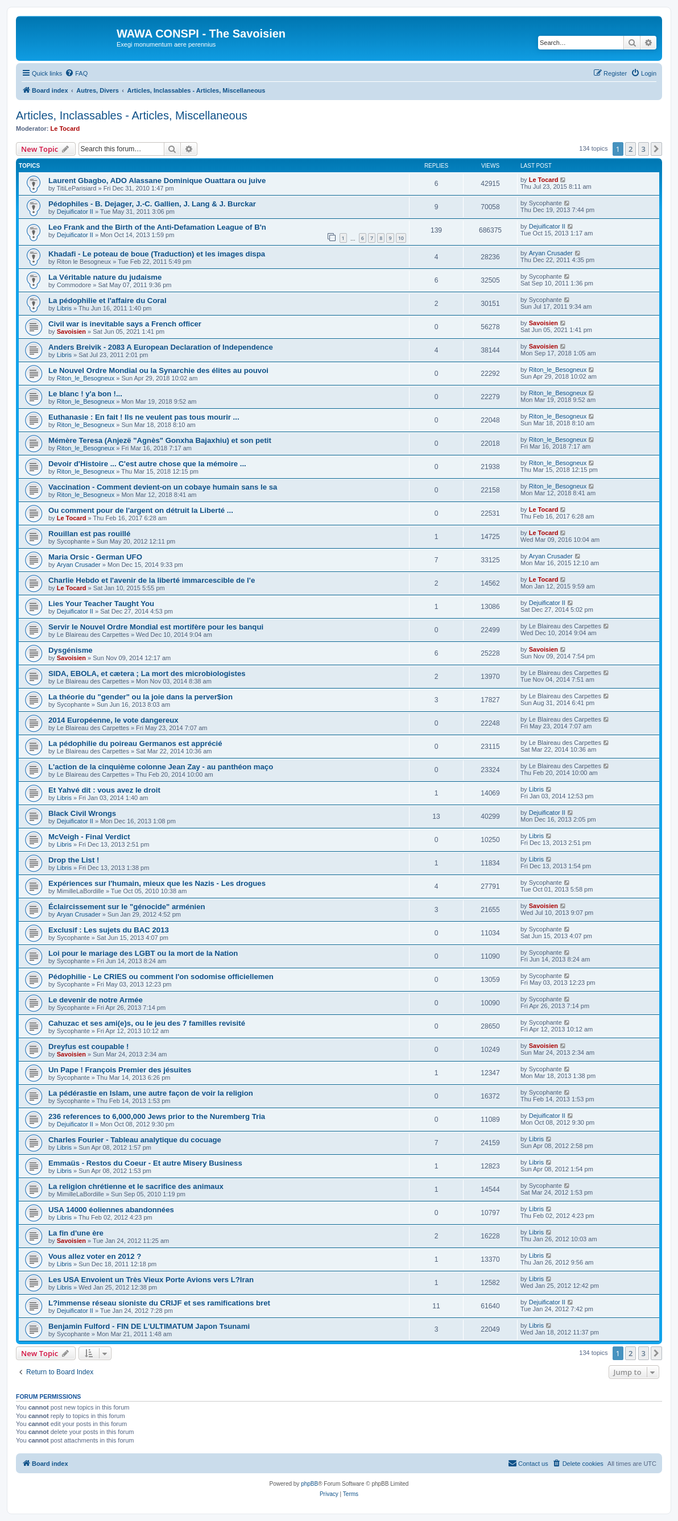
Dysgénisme (70, 650)
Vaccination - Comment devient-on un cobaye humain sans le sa (162, 487)
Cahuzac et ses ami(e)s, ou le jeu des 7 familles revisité (146, 1023)
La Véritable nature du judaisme (105, 277)
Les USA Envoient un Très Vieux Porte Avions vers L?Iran (151, 1279)
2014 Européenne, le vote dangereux (113, 720)
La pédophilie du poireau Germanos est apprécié (135, 743)
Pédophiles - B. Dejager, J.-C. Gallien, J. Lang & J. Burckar (152, 204)
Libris (64, 308)
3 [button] (644, 149)
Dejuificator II (75, 211)
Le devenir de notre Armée (95, 1000)
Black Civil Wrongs (82, 813)
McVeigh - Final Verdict (89, 836)
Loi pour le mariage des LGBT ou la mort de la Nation (143, 953)
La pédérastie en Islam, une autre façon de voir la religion (150, 1093)
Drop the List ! (73, 860)
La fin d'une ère (76, 1233)
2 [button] (630, 149)
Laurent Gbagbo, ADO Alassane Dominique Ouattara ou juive (157, 180)
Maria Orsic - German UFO (95, 557)
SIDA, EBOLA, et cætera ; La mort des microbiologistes (147, 673)
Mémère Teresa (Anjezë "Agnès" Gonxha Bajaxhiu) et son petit (159, 440)
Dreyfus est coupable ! (88, 1046)
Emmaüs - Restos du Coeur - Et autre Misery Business (145, 1163)
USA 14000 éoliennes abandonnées (111, 1209)
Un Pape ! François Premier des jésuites (119, 1070)
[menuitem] (76, 73)
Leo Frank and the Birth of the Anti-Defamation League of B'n (157, 227)
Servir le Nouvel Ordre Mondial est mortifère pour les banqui (155, 627)
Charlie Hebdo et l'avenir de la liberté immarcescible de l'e (151, 580)
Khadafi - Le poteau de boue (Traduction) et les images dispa (156, 254)
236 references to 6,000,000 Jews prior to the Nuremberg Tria (156, 1116)
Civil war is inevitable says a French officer (124, 324)
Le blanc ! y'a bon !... (85, 393)
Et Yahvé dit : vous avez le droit (104, 790)
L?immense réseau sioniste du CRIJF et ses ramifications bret (159, 1303)
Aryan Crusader (551, 253)
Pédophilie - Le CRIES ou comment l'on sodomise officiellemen (161, 976)
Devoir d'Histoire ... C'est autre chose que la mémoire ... (147, 463)
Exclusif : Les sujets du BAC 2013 (108, 930)
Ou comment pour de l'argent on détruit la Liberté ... (140, 510)
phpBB (309, 1484)
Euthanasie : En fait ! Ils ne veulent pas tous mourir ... (143, 417)
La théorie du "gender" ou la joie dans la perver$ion (140, 697)
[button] (656, 149)
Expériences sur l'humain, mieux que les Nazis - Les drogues (157, 883)
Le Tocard (65, 128)
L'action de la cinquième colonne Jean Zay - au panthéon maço (160, 766)
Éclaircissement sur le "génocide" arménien (126, 906)
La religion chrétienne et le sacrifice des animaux (136, 1186)
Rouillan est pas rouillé (89, 533)
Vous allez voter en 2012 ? (94, 1256)
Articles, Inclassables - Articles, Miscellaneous (131, 115)
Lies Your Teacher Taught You (101, 603)
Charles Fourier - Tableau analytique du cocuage (134, 1139)
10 (401, 238)
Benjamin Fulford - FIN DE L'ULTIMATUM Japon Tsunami (149, 1326)
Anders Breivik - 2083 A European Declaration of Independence (160, 347)
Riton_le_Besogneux (86, 378)
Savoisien (71, 331)
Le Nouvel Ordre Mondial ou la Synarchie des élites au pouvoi (158, 370)
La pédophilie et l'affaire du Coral (107, 300)
